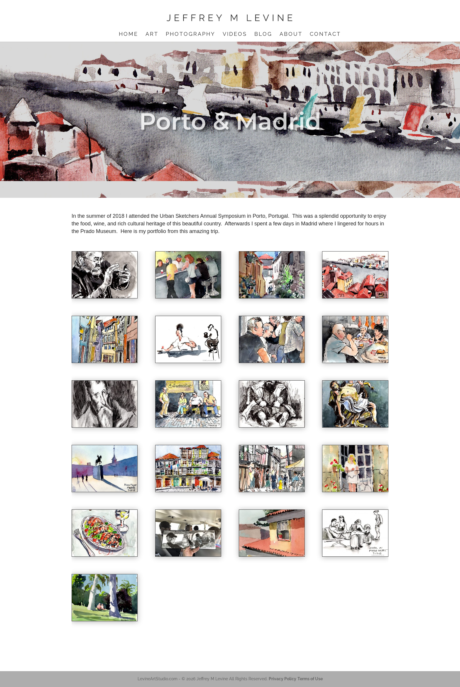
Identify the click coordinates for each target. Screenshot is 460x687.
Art (152, 34)
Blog (263, 34)
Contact (325, 34)
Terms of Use (310, 678)
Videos (235, 34)
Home (128, 34)
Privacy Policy (282, 678)
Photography (190, 34)
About (291, 34)
